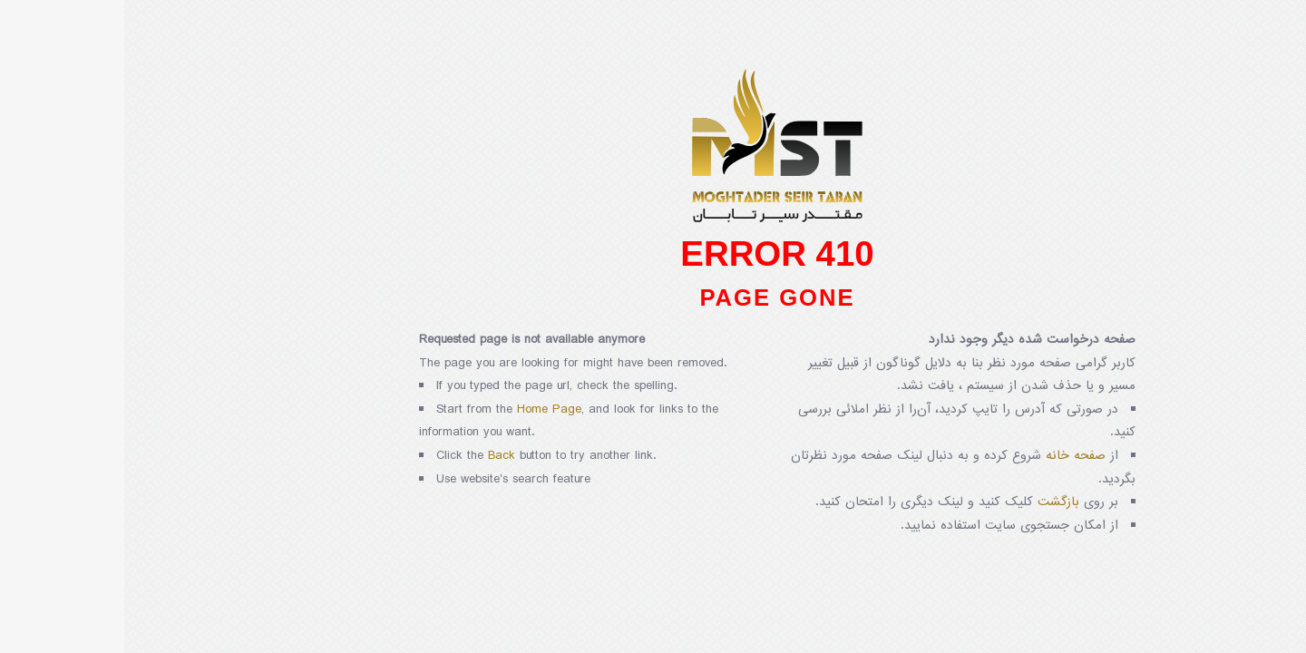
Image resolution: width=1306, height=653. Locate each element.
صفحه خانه (951, 455)
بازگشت (934, 502)
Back (377, 455)
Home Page (425, 409)
